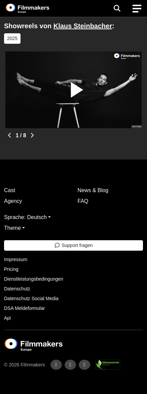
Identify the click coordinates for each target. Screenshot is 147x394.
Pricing (11, 269)
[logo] (35, 8)
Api (7, 318)
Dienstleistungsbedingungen (33, 279)
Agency (13, 201)
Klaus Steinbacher (82, 26)
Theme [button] (12, 228)
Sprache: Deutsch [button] (25, 217)
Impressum (15, 259)
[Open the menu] (117, 8)
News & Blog (93, 190)
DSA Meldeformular (24, 308)
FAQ (83, 201)
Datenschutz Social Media (31, 298)
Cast (9, 190)
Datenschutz (17, 288)
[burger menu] (137, 8)
